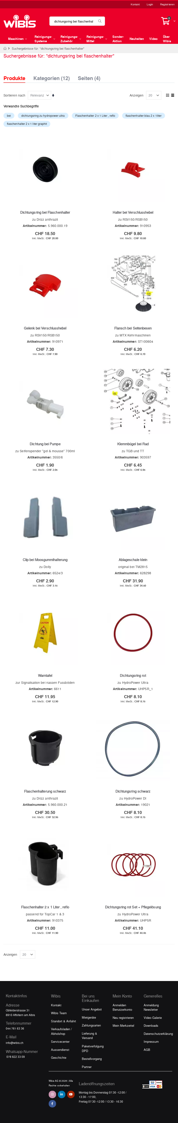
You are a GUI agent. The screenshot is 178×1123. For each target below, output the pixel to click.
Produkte (14, 78)
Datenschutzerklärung (158, 1033)
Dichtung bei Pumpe (45, 443)
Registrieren (167, 4)
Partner (87, 1067)
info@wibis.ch (14, 1043)
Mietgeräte (89, 1017)
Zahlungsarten (91, 1025)
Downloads (151, 1025)
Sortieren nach (14, 95)
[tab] (17, 74)
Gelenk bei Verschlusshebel (45, 328)
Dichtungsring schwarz (132, 791)
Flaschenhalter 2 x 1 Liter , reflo (95, 115)
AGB (147, 1049)
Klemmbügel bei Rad (133, 443)
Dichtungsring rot (133, 675)
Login (150, 4)
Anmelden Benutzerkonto (122, 1007)
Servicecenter (60, 1041)
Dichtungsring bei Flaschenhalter (45, 212)
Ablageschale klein (133, 559)
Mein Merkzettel (123, 1025)
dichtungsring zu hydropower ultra (43, 115)
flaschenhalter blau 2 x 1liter (144, 115)
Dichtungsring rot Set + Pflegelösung (133, 907)
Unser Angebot (92, 1009)
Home (5, 48)
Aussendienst (60, 1049)
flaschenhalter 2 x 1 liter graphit (27, 124)
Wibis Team (59, 1013)
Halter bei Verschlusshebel (133, 212)
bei (9, 115)
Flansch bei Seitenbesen (133, 328)
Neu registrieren (123, 1017)
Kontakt (135, 4)
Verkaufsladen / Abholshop (61, 1031)
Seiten (89, 76)
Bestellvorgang (92, 1058)
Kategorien (51, 76)
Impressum (151, 1041)
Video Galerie (153, 1017)
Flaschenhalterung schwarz (45, 791)
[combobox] (77, 21)
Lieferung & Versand (89, 1035)
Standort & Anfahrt (63, 1021)
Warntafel (45, 675)
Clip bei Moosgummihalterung (45, 559)
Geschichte (58, 1057)
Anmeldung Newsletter (151, 1007)
